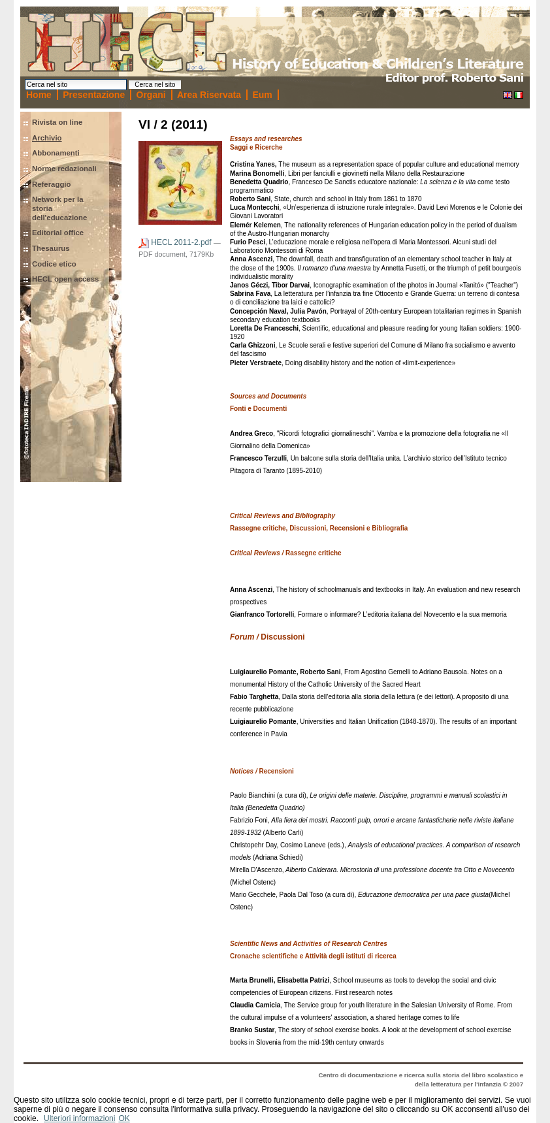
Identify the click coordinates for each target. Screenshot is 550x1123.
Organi (151, 95)
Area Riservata (209, 95)
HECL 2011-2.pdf (176, 242)
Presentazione (94, 95)
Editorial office (58, 232)
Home (39, 95)
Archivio (47, 138)
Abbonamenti (56, 153)
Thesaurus (51, 248)
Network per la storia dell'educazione (59, 208)
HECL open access (65, 279)
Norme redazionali (64, 168)
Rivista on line (57, 122)
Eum (262, 95)
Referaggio (51, 184)
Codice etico (54, 264)
